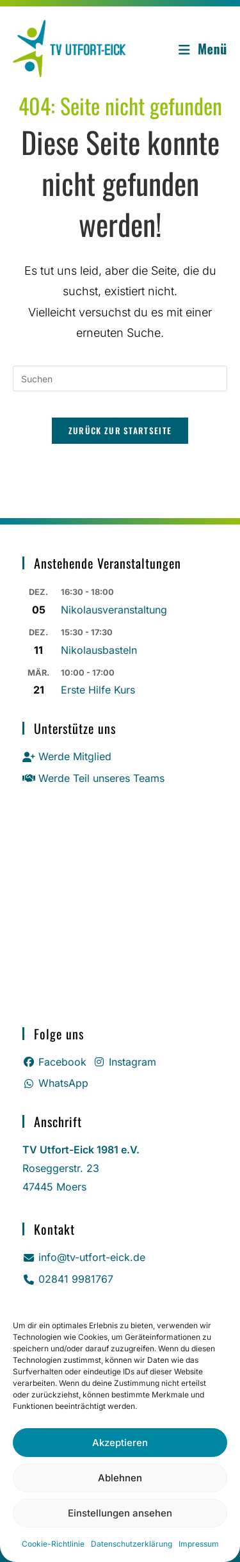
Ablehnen (120, 1478)
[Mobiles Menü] (203, 48)
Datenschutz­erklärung (131, 1544)
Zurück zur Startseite (120, 430)
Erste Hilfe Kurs (98, 689)
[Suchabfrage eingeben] (120, 378)
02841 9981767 (67, 1279)
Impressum (199, 1544)
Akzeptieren (120, 1442)
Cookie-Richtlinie (53, 1544)
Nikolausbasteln (99, 650)
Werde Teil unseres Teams (93, 778)
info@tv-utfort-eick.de (83, 1257)
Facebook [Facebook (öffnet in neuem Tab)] (54, 1061)
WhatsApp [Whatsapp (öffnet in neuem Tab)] (55, 1083)
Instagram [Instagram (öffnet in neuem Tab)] (124, 1061)
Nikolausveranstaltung (114, 609)
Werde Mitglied (66, 756)
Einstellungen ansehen (120, 1513)
